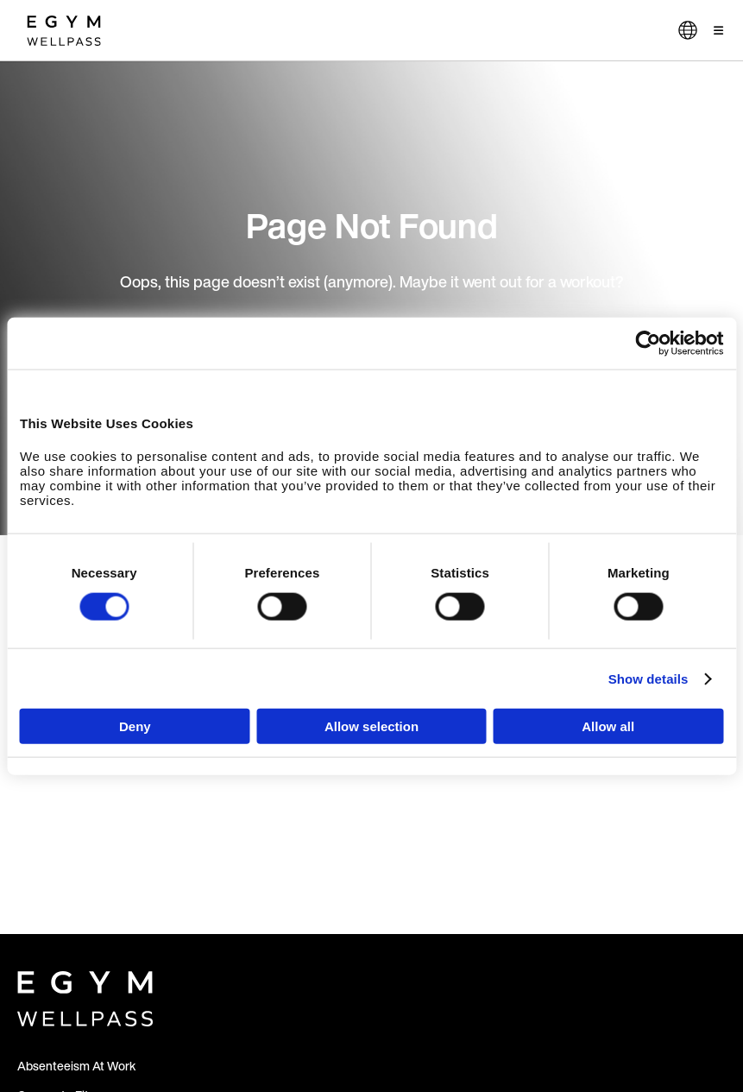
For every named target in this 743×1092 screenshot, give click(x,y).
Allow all (608, 726)
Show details (648, 678)
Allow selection (371, 726)
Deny (135, 726)
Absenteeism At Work (76, 1066)
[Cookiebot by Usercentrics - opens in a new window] (647, 343)
